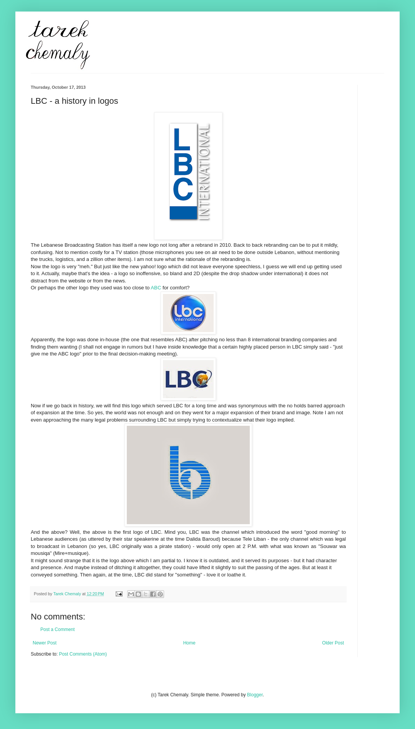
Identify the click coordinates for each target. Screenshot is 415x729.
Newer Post (44, 643)
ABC (156, 288)
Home (189, 643)
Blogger (255, 694)
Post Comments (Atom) (83, 654)
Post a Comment (57, 629)
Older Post (333, 643)
